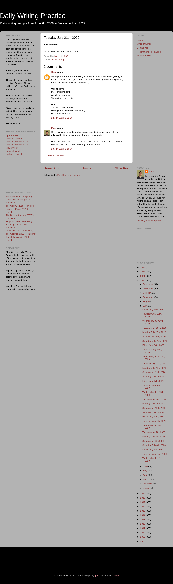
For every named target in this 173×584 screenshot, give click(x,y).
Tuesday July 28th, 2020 (154, 328)
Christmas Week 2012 (17, 141)
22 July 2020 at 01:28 (61, 118)
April (145, 475)
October (147, 293)
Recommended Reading (149, 52)
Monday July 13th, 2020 (154, 403)
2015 (143, 511)
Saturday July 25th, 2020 (154, 341)
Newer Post (52, 168)
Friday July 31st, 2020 (153, 309)
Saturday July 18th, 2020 (154, 376)
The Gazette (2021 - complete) (21, 234)
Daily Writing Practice (33, 16)
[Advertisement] (20, 173)
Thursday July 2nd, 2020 (154, 454)
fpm (96, 575)
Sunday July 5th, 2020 (153, 441)
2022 (143, 271)
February (147, 484)
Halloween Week (14, 154)
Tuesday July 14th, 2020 (154, 399)
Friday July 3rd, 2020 (152, 449)
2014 (143, 515)
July (145, 306)
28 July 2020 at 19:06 (61, 149)
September (148, 297)
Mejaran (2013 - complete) (19, 196)
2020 (143, 280)
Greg (54, 72)
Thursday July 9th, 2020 (154, 421)
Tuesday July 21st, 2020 (154, 363)
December (148, 284)
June (145, 466)
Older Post (122, 168)
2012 (143, 524)
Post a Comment (56, 155)
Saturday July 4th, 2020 (154, 445)
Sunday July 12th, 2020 (154, 408)
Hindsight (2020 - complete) (19, 230)
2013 (143, 519)
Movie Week (12, 148)
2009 (143, 537)
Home (87, 168)
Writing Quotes (144, 44)
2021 (143, 276)
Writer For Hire (144, 55)
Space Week (12, 135)
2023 (143, 267)
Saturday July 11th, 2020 (154, 412)
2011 (143, 528)
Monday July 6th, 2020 (153, 436)
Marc (54, 128)
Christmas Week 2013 (17, 144)
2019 (143, 493)
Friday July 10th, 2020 (153, 416)
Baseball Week (13, 151)
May (145, 471)
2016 (143, 506)
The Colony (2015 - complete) (20, 206)
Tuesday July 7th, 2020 (153, 432)
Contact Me (142, 48)
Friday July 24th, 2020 (153, 345)
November (148, 288)
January (147, 488)
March (146, 479)
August (146, 301)
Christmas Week (14, 138)
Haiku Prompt (58, 59)
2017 (143, 502)
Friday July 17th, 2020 (153, 381)
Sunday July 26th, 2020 (154, 336)
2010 (143, 532)
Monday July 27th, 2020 (154, 332)
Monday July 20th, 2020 (154, 368)
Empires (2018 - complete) (19, 221)
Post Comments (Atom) (68, 175)
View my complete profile (149, 220)
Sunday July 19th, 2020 (154, 372)
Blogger (115, 575)
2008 (143, 541)
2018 (143, 498)
